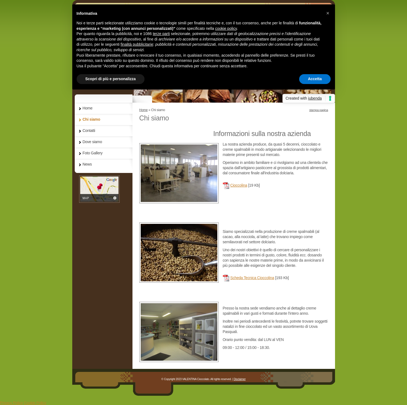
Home (143, 110)
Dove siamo (92, 142)
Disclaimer (239, 379)
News (87, 164)
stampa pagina (318, 110)
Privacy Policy (11, 403)
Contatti (89, 130)
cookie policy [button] (226, 28)
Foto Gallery (93, 153)
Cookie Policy (35, 403)
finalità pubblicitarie (137, 44)
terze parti (161, 33)
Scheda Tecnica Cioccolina (252, 278)
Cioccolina (238, 185)
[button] (328, 13)
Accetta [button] (315, 79)
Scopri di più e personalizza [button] (110, 79)
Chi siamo (91, 119)
